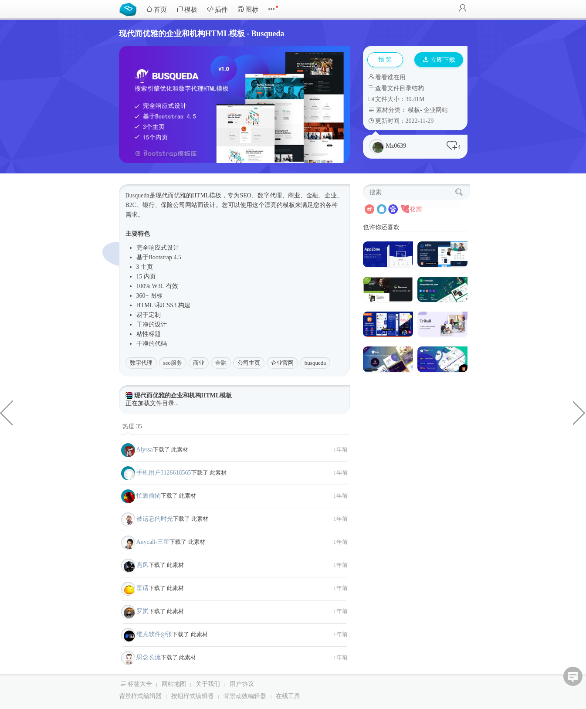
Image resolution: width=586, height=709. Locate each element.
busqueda (315, 363)
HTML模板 (207, 195)
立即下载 (439, 60)
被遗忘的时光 (154, 519)
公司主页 (248, 363)
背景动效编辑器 (245, 696)
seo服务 (172, 363)
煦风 (142, 565)
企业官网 (282, 363)
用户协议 (242, 684)
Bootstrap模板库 (130, 8)
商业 (198, 363)
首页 (156, 9)
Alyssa (144, 449)
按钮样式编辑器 (192, 696)
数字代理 (141, 363)
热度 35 (132, 426)
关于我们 (208, 684)
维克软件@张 (154, 634)
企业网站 (435, 110)
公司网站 (185, 205)
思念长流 (148, 657)
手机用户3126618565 (163, 472)
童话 (142, 588)
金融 (221, 363)
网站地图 (174, 684)
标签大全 (140, 684)
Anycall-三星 (153, 542)
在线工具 (288, 696)
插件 (217, 9)
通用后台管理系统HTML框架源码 (579, 412)
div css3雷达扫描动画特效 (6, 412)
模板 (186, 9)
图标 (247, 9)
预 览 (385, 59)
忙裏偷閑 (148, 495)
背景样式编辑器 (140, 696)
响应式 (158, 247)
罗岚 (142, 611)
